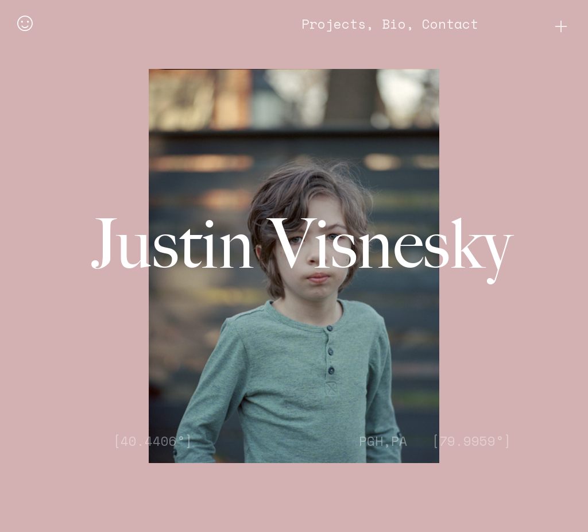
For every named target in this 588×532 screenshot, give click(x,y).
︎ (561, 27)
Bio (394, 23)
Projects (333, 23)
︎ (25, 24)
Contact (450, 23)
